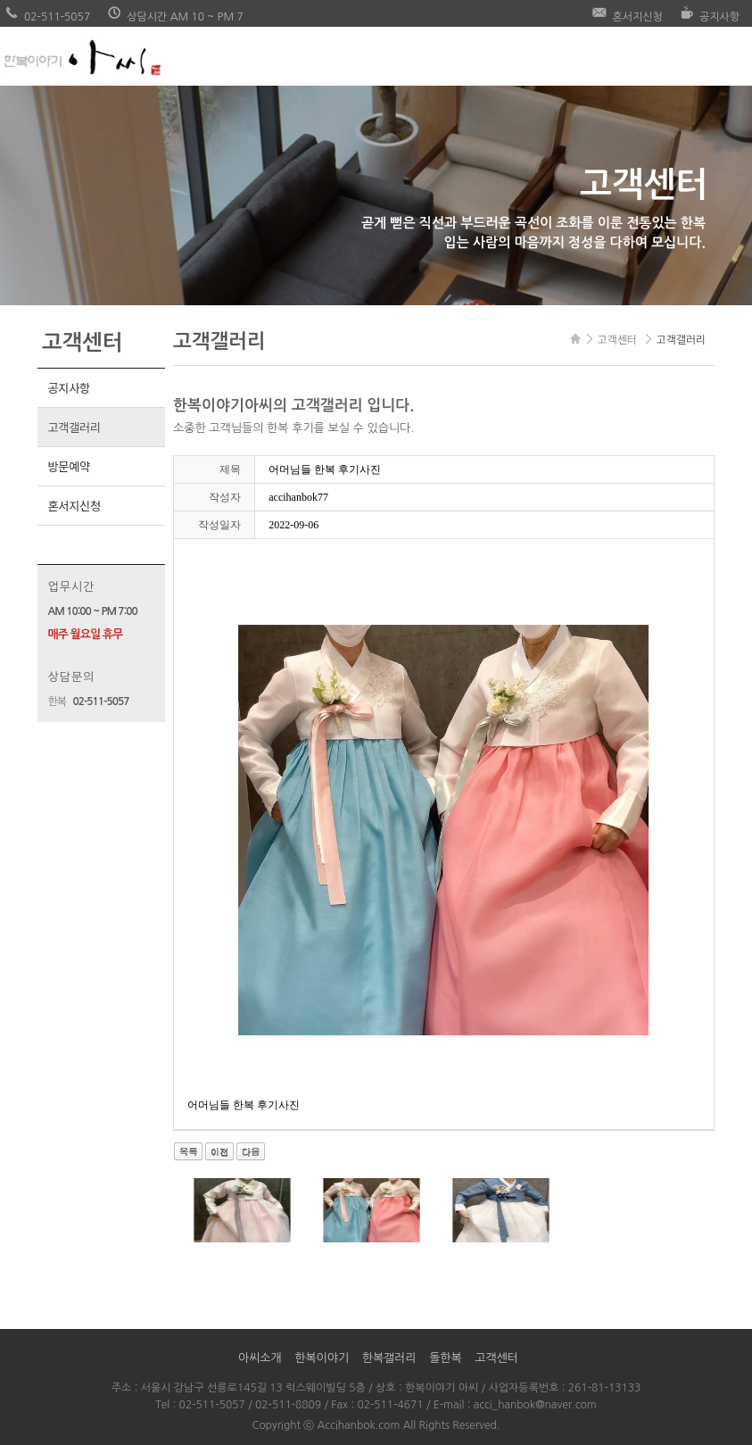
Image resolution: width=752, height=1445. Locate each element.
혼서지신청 (73, 505)
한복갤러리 (389, 1358)
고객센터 (496, 1358)
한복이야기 (321, 1358)
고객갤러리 (73, 427)
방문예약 (68, 466)
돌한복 (445, 1358)
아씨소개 (260, 1358)
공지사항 (68, 387)
